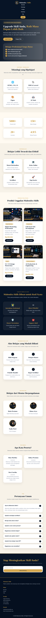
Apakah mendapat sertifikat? (12, 515)
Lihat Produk (8, 39)
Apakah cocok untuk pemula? (13, 525)
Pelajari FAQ (18, 39)
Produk (22, 9)
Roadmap (23, 11)
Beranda (23, 4)
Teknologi (23, 7)
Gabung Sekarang (22, 570)
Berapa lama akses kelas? (12, 520)
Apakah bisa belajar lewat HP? (13, 541)
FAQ (23, 14)
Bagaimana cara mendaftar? (12, 546)
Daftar (23, 17)
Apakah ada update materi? (12, 536)
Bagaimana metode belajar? (12, 530)
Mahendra (23, 2)
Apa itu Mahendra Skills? (11, 505)
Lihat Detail (9, 240)
